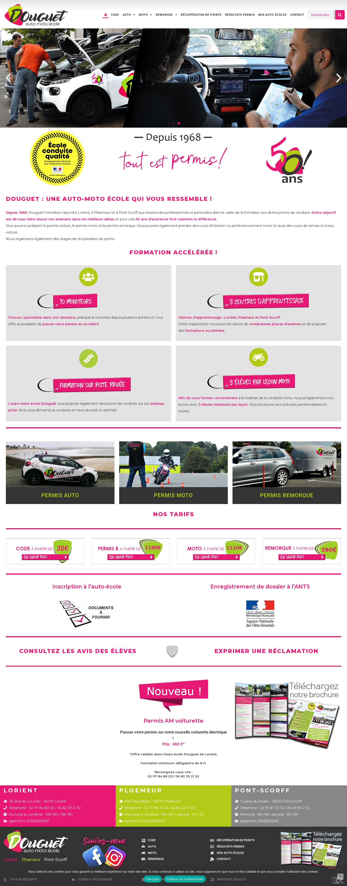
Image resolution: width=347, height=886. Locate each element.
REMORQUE (166, 14)
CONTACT (297, 14)
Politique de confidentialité (184, 879)
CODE (115, 14)
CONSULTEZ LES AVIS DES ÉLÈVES (78, 651)
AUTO (129, 14)
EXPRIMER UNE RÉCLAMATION (266, 651)
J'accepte (152, 879)
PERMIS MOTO (173, 495)
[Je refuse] (340, 877)
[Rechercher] (340, 14)
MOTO (145, 14)
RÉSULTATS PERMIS (240, 14)
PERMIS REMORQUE (286, 495)
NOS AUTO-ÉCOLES (272, 14)
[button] (8, 78)
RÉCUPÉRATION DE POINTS (201, 14)
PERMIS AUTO (60, 495)
